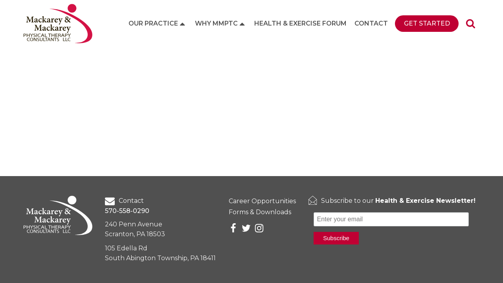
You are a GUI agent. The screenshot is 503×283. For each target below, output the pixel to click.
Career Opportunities (262, 201)
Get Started (427, 23)
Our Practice (158, 23)
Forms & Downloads (260, 212)
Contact (371, 23)
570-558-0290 (127, 211)
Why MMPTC (220, 23)
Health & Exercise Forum (300, 23)
